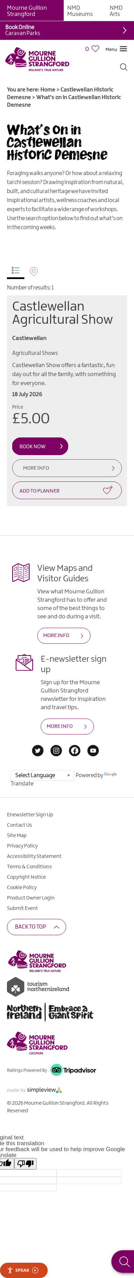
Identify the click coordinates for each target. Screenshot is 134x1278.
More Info (36, 468)
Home (47, 90)
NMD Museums (80, 11)
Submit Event (22, 908)
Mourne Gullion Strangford (27, 11)
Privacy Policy (22, 846)
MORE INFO (56, 635)
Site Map (17, 835)
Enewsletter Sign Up (30, 815)
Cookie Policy (22, 887)
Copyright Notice (26, 877)
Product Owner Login (31, 898)
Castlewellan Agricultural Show (62, 313)
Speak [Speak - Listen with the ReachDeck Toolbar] (22, 1270)
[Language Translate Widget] (42, 775)
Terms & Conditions (29, 867)
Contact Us (19, 825)
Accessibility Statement (34, 856)
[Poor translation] (25, 1164)
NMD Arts (116, 11)
